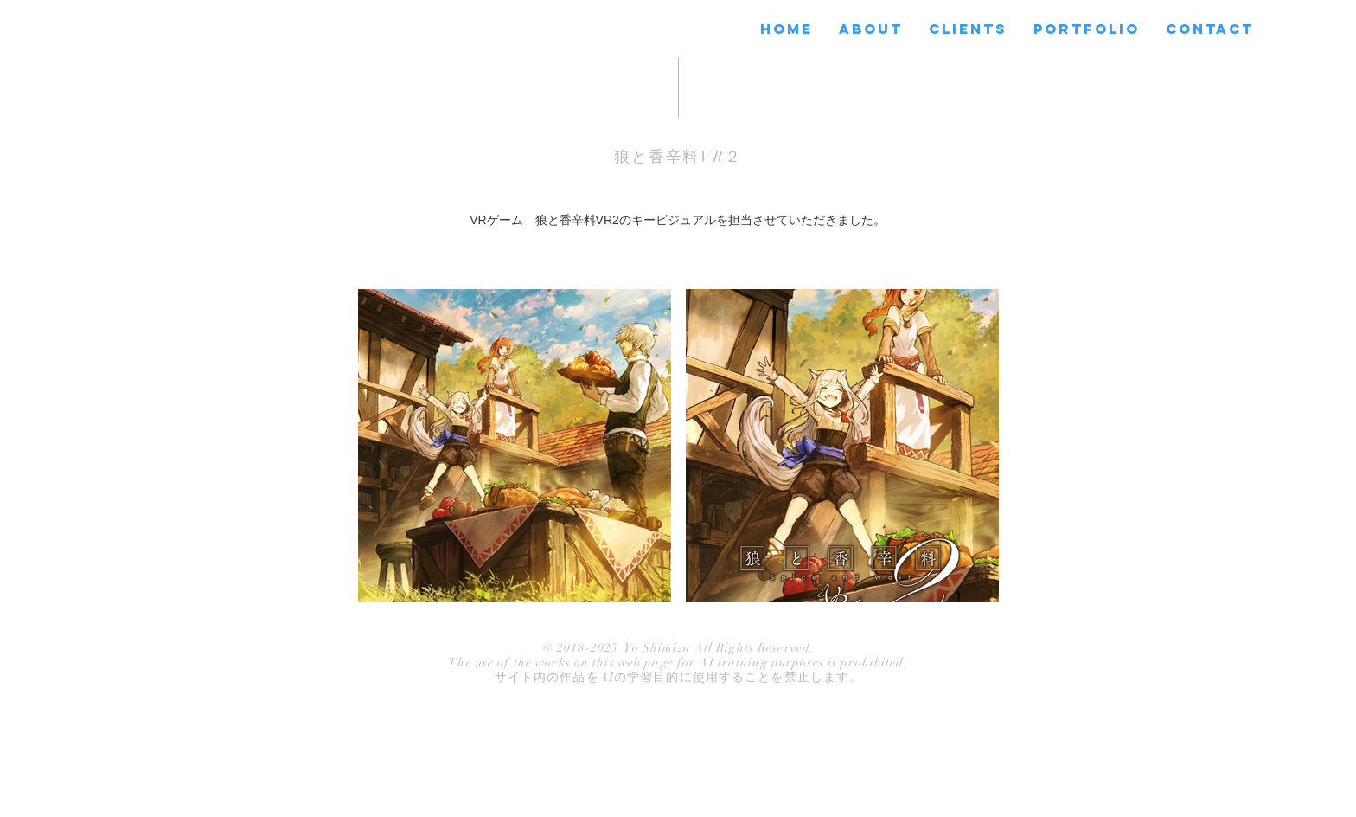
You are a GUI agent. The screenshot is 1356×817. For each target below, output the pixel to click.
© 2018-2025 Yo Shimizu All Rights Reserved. (678, 647)
